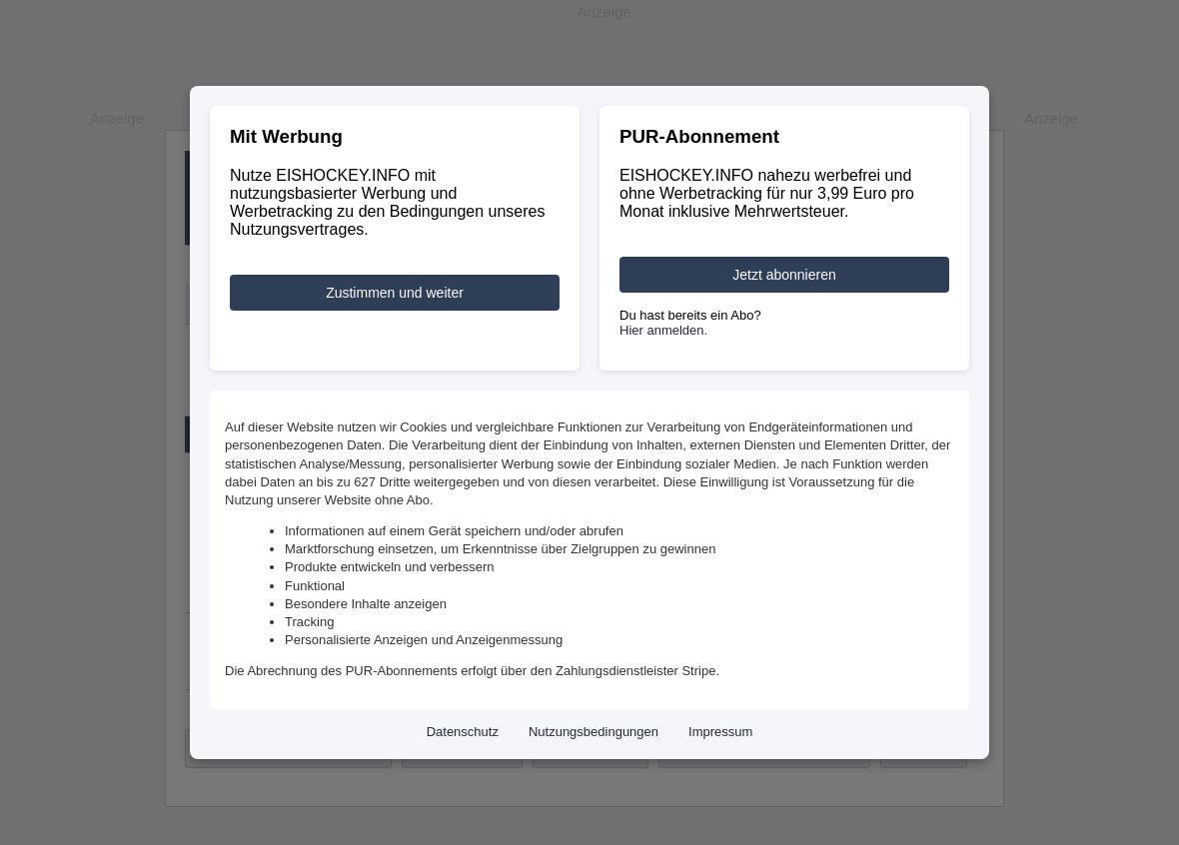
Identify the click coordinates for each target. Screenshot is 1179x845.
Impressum (720, 731)
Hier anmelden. (663, 330)
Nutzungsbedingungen (593, 731)
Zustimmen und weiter (395, 293)
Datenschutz (463, 731)
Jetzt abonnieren (784, 275)
